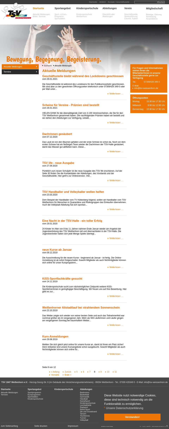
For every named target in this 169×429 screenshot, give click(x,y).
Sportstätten (33, 397)
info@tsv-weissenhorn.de (146, 88)
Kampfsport (85, 401)
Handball (84, 399)
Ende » (68, 375)
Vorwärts (55, 375)
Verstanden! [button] (132, 417)
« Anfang (55, 372)
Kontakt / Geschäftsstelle (118, 2)
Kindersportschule (87, 8)
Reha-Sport (85, 409)
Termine (7, 72)
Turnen (83, 418)
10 (108, 372)
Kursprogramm (34, 395)
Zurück (68, 372)
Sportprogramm (34, 392)
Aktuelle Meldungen (13, 66)
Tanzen (83, 414)
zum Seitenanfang (9, 426)
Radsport (84, 407)
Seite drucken (40, 426)
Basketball (84, 395)
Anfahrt (102, 2)
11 (116, 372)
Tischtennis (85, 416)
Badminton (84, 392)
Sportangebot (63, 8)
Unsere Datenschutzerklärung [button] (124, 408)
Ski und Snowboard (88, 411)
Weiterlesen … (116, 93)
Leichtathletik (85, 405)
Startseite (93, 2)
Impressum (73, 426)
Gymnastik (84, 397)
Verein (128, 8)
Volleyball (84, 420)
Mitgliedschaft (154, 8)
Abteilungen (109, 8)
